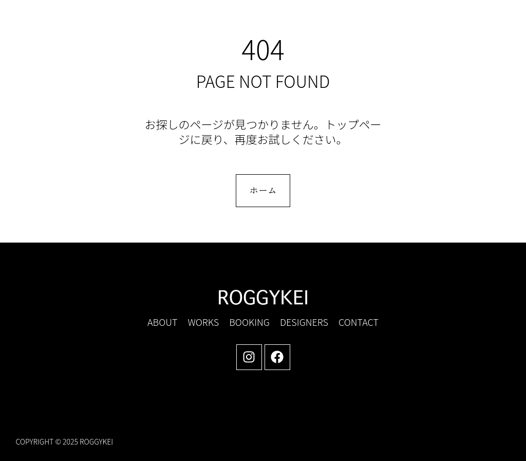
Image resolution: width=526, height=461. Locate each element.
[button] (422, 26)
